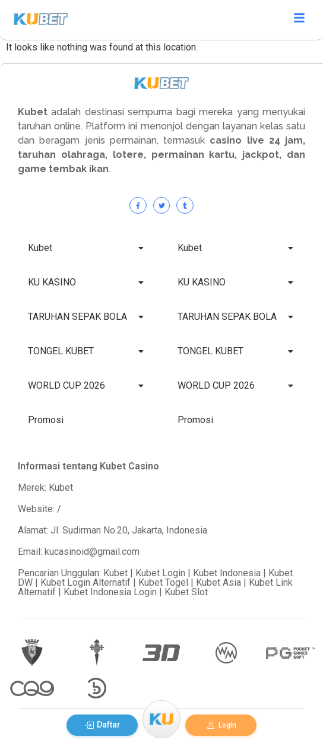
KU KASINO (86, 282)
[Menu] (161, 719)
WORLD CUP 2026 (86, 385)
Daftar (102, 725)
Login (221, 725)
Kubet (86, 247)
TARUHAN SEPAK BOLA (86, 316)
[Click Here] (299, 20)
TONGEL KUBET (86, 351)
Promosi (46, 419)
